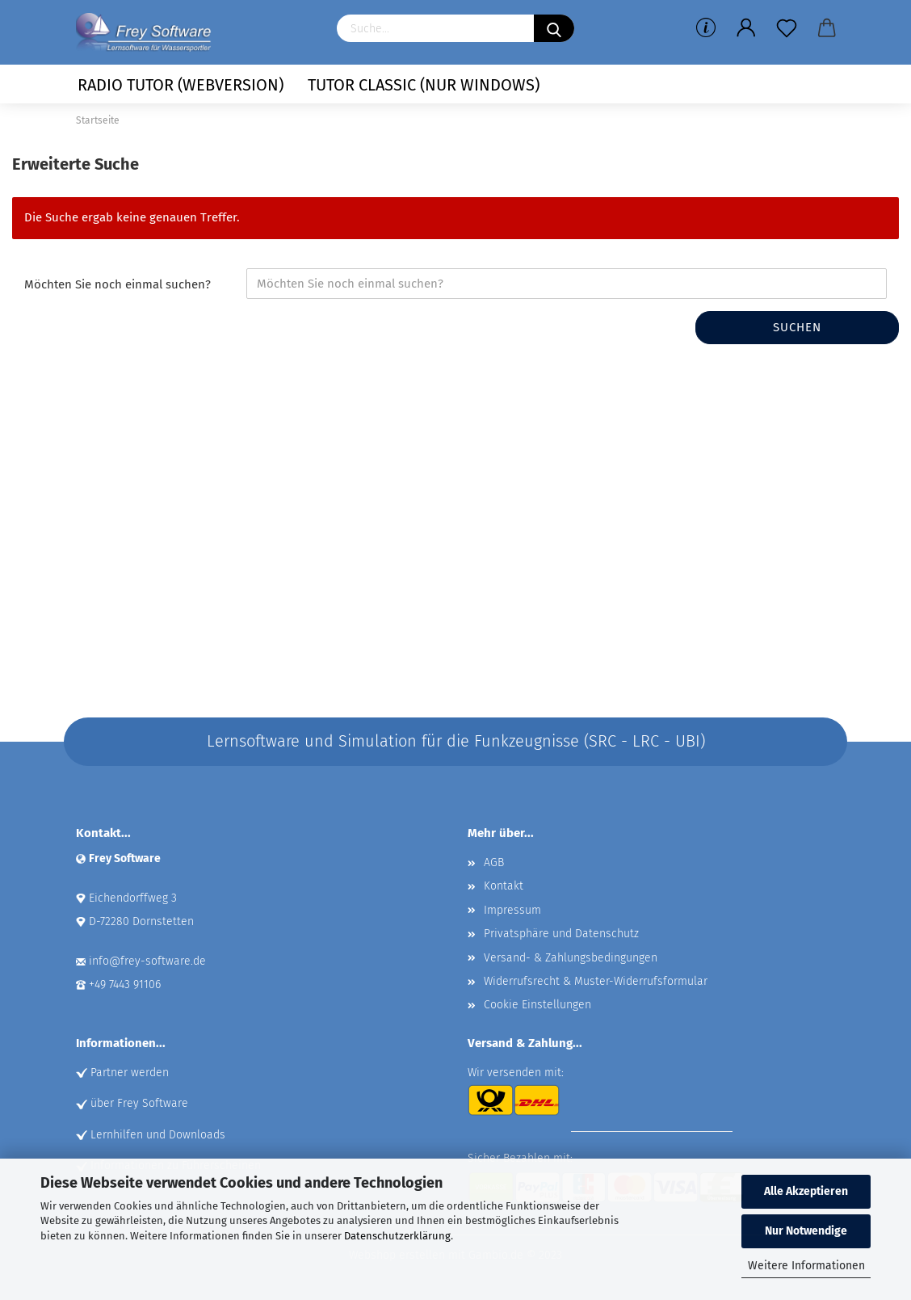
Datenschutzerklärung (397, 1236)
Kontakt (503, 886)
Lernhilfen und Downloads (157, 1135)
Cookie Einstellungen (537, 1005)
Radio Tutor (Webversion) (180, 85)
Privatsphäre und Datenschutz (561, 933)
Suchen (797, 327)
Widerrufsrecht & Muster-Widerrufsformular (595, 981)
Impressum (512, 910)
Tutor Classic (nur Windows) (423, 85)
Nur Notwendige (806, 1231)
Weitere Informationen (806, 1266)
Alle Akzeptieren (806, 1191)
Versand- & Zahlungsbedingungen (570, 958)
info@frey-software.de (147, 961)
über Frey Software (139, 1103)
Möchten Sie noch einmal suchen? (117, 284)
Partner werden (129, 1072)
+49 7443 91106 (125, 984)
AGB (494, 862)
